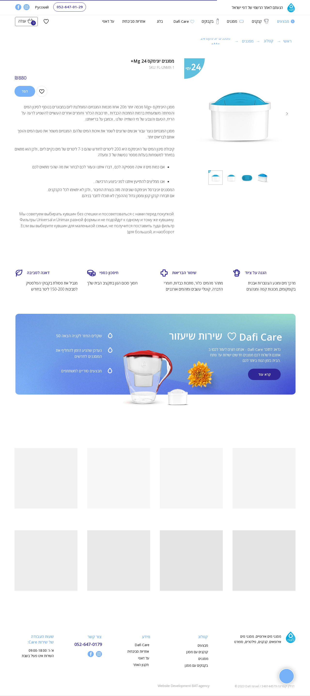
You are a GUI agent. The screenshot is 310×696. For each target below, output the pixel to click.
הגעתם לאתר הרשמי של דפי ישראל (257, 7)
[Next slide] (287, 113)
